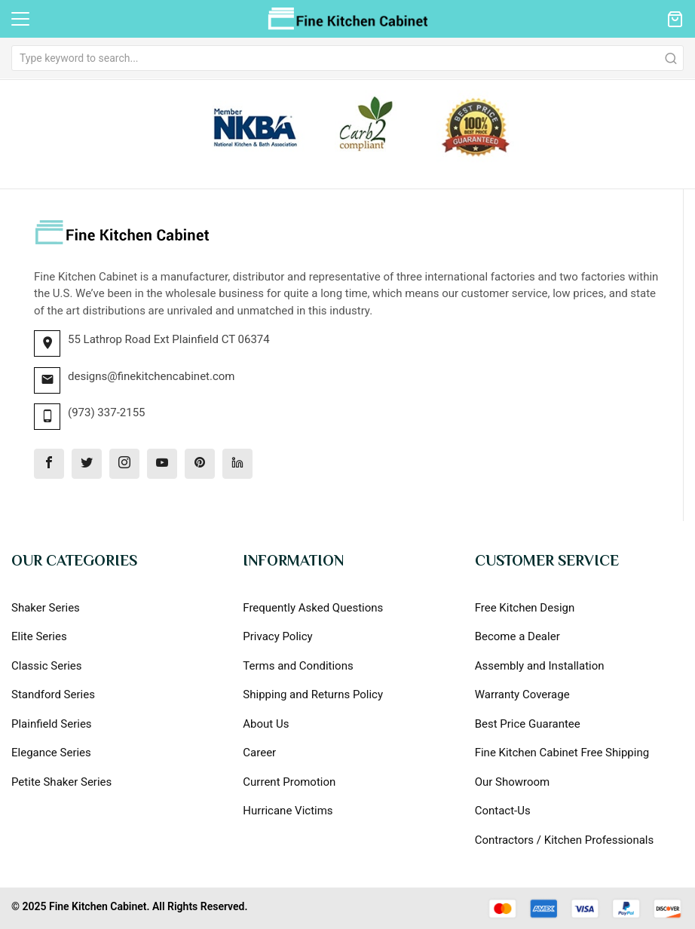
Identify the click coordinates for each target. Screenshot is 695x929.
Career (259, 752)
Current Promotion (289, 782)
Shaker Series (45, 608)
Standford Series (53, 694)
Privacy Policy (277, 636)
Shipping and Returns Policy (313, 694)
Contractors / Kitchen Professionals (564, 840)
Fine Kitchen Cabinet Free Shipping (562, 752)
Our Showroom (512, 782)
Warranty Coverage (522, 694)
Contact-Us (503, 810)
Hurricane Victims (287, 810)
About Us (266, 724)
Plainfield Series (51, 724)
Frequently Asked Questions (313, 608)
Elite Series (39, 636)
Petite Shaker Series (61, 782)
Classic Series (46, 666)
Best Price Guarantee (527, 724)
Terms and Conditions (298, 666)
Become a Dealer (517, 636)
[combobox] (347, 58)
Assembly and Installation (540, 666)
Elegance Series (51, 752)
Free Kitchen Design (525, 608)
